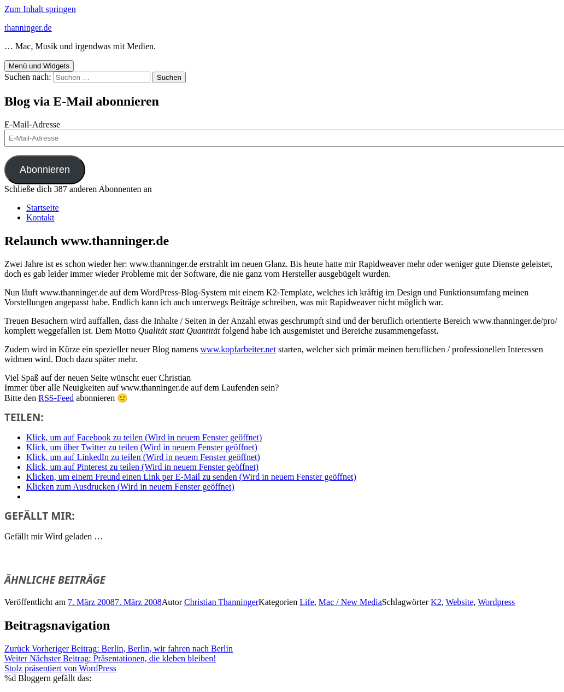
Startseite (42, 207)
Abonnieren (45, 169)
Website (459, 602)
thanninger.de (28, 27)
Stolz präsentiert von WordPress (60, 668)
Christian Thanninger (221, 602)
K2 (436, 602)
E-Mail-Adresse (32, 124)
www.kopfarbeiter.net (238, 349)
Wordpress (496, 602)
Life (306, 602)
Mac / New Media (350, 602)
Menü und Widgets (39, 66)
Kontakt (40, 217)
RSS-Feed (56, 398)
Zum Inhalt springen (40, 9)
